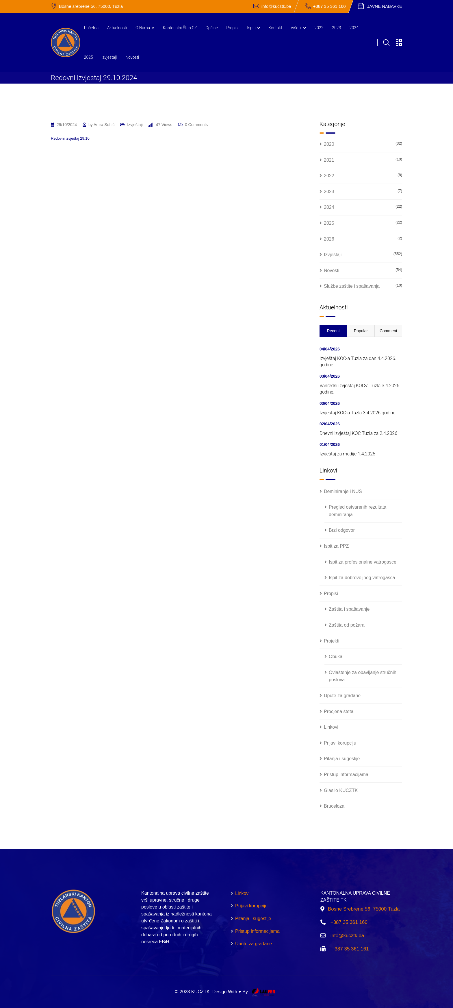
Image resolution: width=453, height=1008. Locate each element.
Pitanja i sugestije (342, 758)
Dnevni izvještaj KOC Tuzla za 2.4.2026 (358, 433)
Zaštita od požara (347, 625)
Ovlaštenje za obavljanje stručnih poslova (362, 676)
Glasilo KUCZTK (341, 790)
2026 (329, 239)
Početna (91, 27)
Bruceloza (334, 806)
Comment (388, 330)
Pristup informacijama (346, 774)
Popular (361, 330)
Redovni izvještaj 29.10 (70, 138)
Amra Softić (104, 124)
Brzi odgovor (342, 530)
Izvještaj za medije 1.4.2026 (347, 454)
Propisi (232, 27)
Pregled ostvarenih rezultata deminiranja (357, 511)
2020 (329, 144)
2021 (329, 160)
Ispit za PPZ (336, 546)
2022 (318, 27)
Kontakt (275, 27)
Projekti (331, 640)
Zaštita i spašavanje (349, 609)
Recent (333, 330)
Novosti (132, 57)
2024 (354, 27)
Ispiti (251, 27)
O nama (142, 27)
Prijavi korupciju (340, 743)
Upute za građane (342, 695)
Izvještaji (109, 57)
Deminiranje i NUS (343, 491)
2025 (88, 57)
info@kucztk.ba (276, 6)
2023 (336, 27)
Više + (296, 27)
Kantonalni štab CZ (180, 27)
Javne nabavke (384, 6)
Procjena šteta (338, 711)
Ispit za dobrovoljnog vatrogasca (362, 577)
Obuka (335, 656)
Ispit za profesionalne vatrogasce (362, 562)
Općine (211, 27)
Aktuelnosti (117, 27)
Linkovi (331, 727)
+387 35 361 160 (329, 6)
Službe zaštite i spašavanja (352, 286)
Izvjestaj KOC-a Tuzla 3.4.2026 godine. (358, 413)
